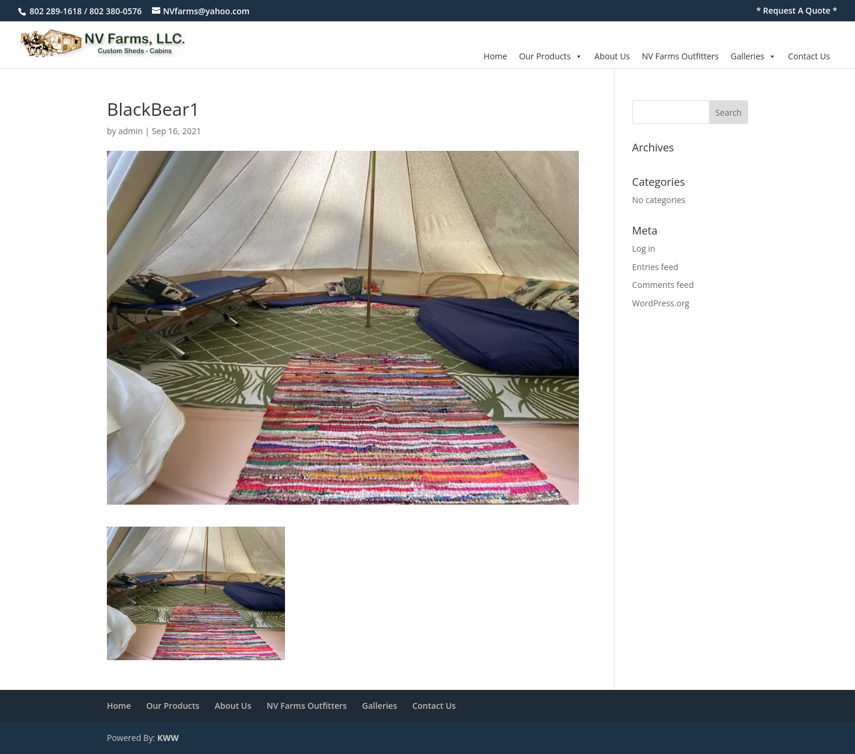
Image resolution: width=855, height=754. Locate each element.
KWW (168, 737)
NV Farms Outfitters (680, 56)
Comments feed (663, 284)
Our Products (550, 56)
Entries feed (655, 267)
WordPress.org (660, 303)
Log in (644, 248)
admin (130, 131)
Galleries (754, 56)
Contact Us (809, 56)
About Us (612, 56)
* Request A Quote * (796, 11)
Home (496, 56)
